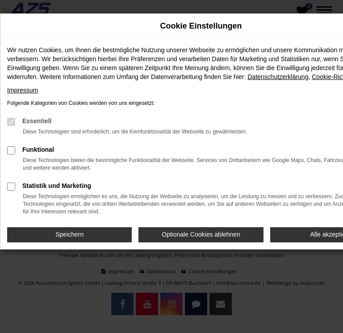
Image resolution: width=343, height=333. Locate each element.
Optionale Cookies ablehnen (201, 234)
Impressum (22, 90)
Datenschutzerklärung (277, 76)
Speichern (69, 234)
